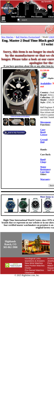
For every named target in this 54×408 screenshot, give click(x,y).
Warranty (45, 179)
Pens (49, 263)
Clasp (43, 162)
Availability (45, 83)
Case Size (44, 172)
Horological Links (33, 258)
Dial (42, 142)
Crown (43, 134)
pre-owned (36, 16)
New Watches (7, 37)
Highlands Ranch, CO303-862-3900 (10, 244)
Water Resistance (45, 168)
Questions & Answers (35, 261)
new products (18, 16)
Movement (45, 122)
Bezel (42, 132)
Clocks (28, 268)
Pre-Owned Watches (34, 270)
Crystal (43, 139)
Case (42, 130)
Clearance (29, 272)
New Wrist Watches (34, 263)
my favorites (46, 2)
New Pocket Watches (35, 265)
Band (42, 159)
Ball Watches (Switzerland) (28, 37)
